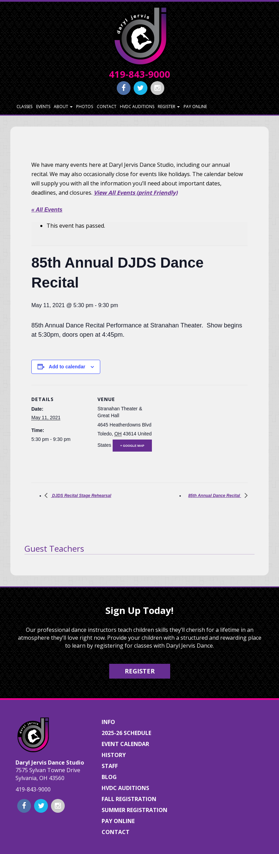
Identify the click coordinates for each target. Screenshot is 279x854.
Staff (110, 766)
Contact (106, 106)
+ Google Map (132, 445)
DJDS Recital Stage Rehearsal (81, 495)
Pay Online (195, 106)
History (114, 755)
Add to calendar (67, 366)
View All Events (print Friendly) (135, 192)
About (63, 106)
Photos (84, 106)
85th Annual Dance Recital (214, 495)
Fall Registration (129, 799)
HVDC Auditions (137, 106)
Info (108, 722)
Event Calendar (125, 744)
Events (43, 106)
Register (169, 106)
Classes (24, 106)
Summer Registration (134, 810)
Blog (109, 777)
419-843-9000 (139, 74)
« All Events (46, 210)
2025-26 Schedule (126, 733)
